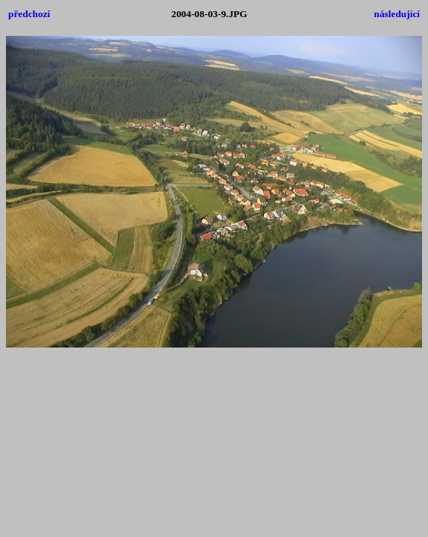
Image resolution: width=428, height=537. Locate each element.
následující (397, 13)
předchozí (29, 13)
